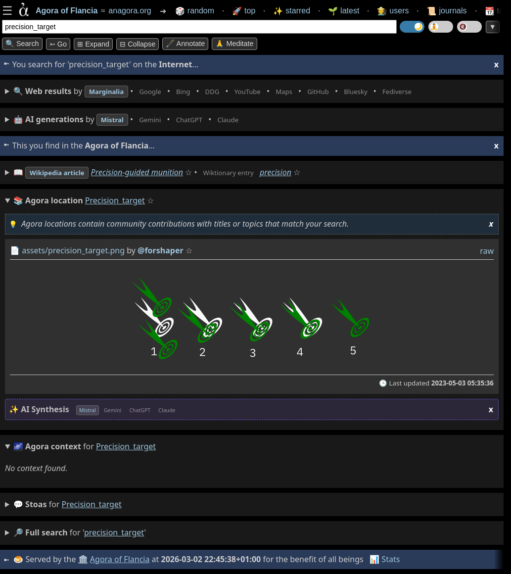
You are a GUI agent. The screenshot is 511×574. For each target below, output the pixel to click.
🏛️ (84, 559)
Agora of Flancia (121, 559)
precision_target (92, 504)
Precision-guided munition (149, 172)
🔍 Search (22, 44)
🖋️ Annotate (185, 44)
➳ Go (58, 44)
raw (487, 250)
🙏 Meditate (234, 44)
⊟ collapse (137, 44)
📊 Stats (386, 559)
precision (298, 172)
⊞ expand (93, 44)
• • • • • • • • (236, 91)
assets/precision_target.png (73, 250)
